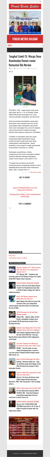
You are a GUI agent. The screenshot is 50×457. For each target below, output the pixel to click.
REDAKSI (12, 255)
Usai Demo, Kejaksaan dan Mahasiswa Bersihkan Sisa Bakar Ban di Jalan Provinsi (28, 344)
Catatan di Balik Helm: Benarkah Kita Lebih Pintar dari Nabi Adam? (29, 373)
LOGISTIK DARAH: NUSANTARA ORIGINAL (28, 283)
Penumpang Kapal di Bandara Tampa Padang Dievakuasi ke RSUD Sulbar (25, 195)
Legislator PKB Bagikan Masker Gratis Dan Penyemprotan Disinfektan (25, 189)
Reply (11, 68)
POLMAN (24, 68)
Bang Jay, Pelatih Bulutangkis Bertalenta (28, 359)
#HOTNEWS (18, 68)
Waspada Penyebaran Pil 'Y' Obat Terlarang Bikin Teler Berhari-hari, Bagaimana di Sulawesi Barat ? (28, 269)
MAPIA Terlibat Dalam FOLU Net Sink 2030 (29, 388)
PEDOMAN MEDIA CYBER (18, 258)
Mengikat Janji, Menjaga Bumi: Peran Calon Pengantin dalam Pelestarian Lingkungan (29, 329)
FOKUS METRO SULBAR (25, 39)
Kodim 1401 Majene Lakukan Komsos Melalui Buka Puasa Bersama (27, 297)
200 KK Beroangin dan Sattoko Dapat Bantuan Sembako (27, 313)
